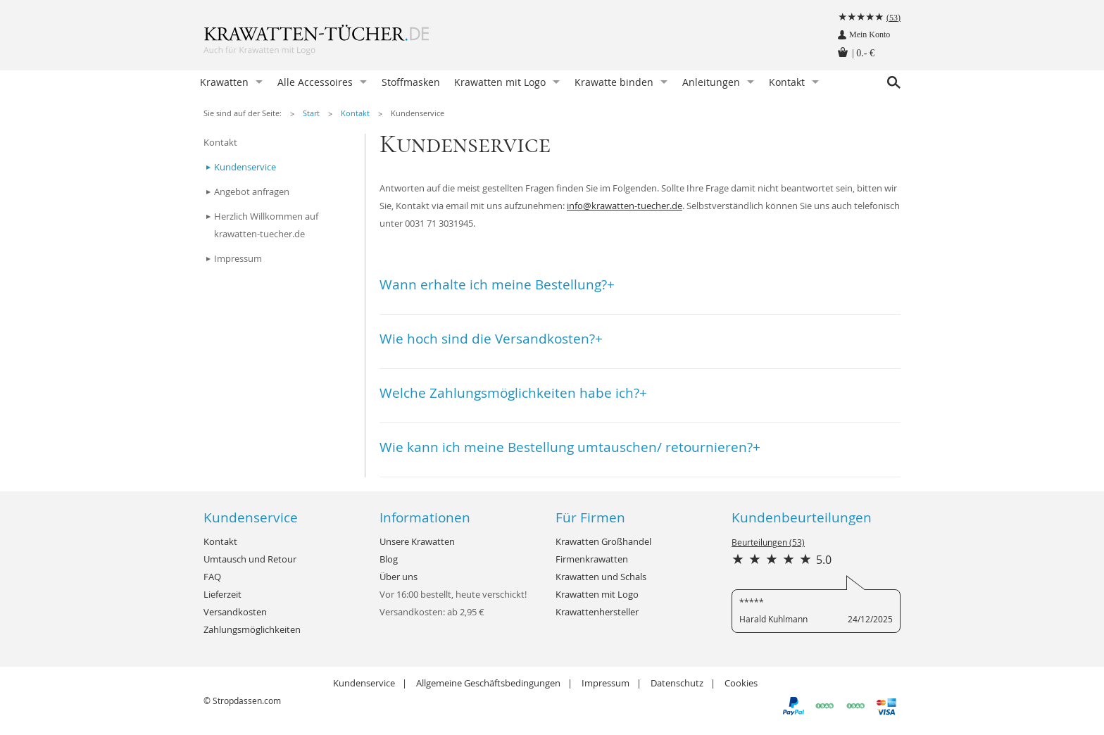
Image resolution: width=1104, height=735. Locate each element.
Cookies (741, 683)
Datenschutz (677, 683)
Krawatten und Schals (601, 576)
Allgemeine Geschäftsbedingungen (488, 683)
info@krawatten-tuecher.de (624, 205)
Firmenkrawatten (592, 559)
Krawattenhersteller (597, 611)
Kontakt (787, 82)
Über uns (399, 576)
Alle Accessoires (315, 82)
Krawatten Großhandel (603, 541)
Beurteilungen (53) (768, 542)
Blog (389, 559)
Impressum (238, 258)
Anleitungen (711, 82)
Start (311, 113)
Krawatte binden (614, 82)
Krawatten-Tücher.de (344, 42)
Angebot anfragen (251, 191)
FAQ (212, 576)
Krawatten (224, 82)
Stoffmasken (411, 82)
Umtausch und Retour (249, 559)
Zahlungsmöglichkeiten (252, 629)
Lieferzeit (222, 594)
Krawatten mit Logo (500, 82)
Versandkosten (235, 611)
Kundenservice (417, 113)
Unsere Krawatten (417, 541)
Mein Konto (869, 34)
